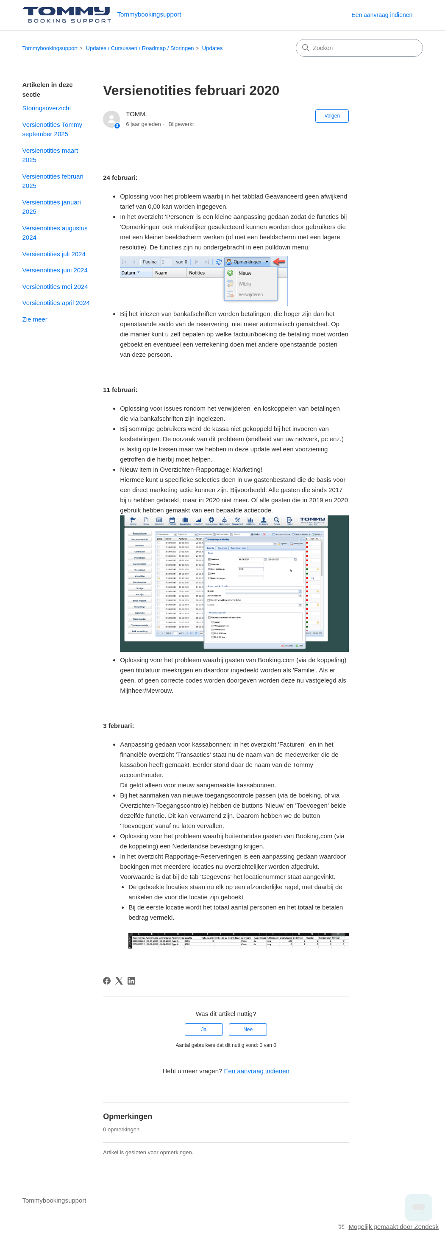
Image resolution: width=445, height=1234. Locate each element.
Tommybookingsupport (50, 48)
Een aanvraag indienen (381, 14)
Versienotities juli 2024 (54, 253)
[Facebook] (107, 981)
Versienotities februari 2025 (52, 181)
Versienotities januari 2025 (51, 207)
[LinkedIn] (131, 981)
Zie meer (34, 319)
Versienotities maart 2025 (50, 155)
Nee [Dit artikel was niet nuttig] (248, 1030)
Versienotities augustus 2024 (55, 232)
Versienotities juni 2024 (55, 270)
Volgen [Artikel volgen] (332, 116)
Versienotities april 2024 (56, 302)
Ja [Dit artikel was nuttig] (204, 1030)
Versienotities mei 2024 (55, 286)
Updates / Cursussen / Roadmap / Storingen (140, 48)
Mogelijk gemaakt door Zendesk (393, 1226)
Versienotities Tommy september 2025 (52, 129)
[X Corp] (119, 981)
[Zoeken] (359, 47)
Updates (212, 48)
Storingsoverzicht (46, 108)
